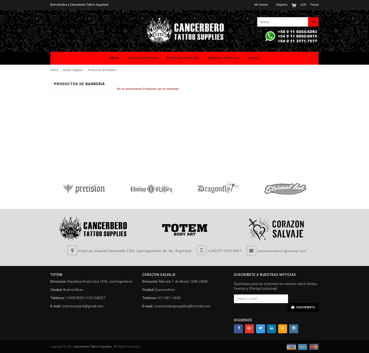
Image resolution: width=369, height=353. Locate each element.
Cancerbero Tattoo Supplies (93, 346)
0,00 (303, 4)
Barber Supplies (73, 70)
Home (54, 70)
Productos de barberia (102, 70)
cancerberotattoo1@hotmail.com (281, 251)
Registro (281, 4)
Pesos (314, 4)
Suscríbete (305, 307)
